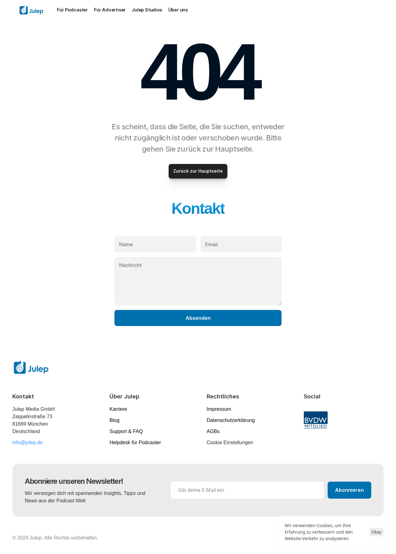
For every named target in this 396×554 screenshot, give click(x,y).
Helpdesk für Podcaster (135, 442)
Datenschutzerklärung (231, 420)
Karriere (118, 409)
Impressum (219, 409)
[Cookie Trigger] (230, 442)
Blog (114, 420)
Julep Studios (147, 10)
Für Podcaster (72, 10)
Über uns (178, 10)
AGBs (213, 431)
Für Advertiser (110, 10)
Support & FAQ (126, 431)
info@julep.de (27, 442)
